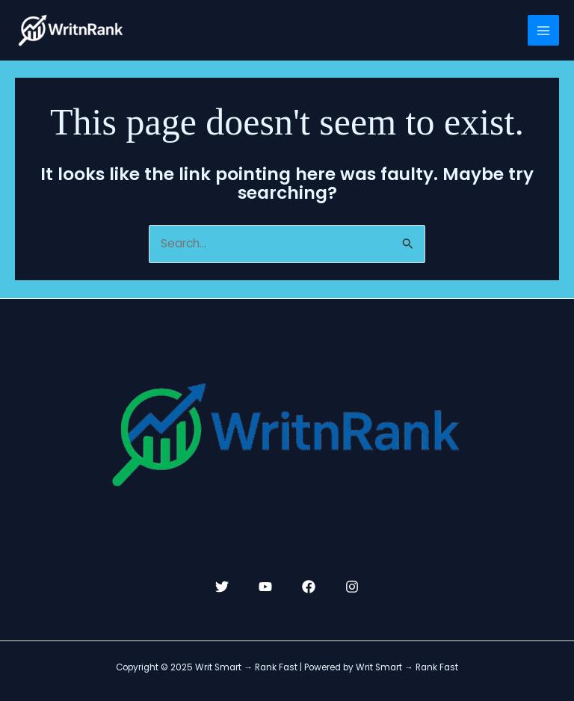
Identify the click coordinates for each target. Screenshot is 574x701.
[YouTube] (265, 586)
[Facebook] (308, 586)
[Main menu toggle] (543, 30)
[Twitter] (222, 586)
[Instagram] (352, 586)
